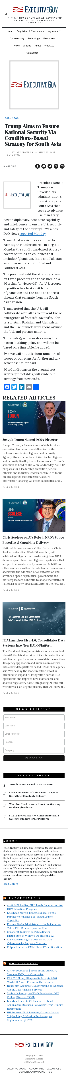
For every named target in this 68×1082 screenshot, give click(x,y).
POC (50, 1072)
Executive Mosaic (16, 1069)
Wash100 (49, 45)
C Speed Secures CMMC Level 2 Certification (34, 947)
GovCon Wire (36, 1069)
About (38, 45)
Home (10, 31)
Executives (49, 38)
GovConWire (23, 963)
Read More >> (10, 883)
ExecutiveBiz (25, 898)
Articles (27, 45)
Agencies (53, 31)
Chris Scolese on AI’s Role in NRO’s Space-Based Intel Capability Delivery (34, 794)
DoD (7, 118)
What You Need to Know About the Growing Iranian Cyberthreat (34, 805)
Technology (34, 38)
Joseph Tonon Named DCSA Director (30, 439)
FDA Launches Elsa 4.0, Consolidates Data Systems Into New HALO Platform (34, 817)
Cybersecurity (17, 38)
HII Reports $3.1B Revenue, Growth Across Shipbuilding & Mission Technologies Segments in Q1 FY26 (33, 1016)
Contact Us (32, 53)
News (17, 45)
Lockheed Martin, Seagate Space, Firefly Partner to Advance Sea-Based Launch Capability (31, 916)
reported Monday (33, 234)
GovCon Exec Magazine (32, 1072)
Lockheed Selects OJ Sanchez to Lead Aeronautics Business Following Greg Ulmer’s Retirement (35, 1004)
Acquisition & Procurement (30, 31)
